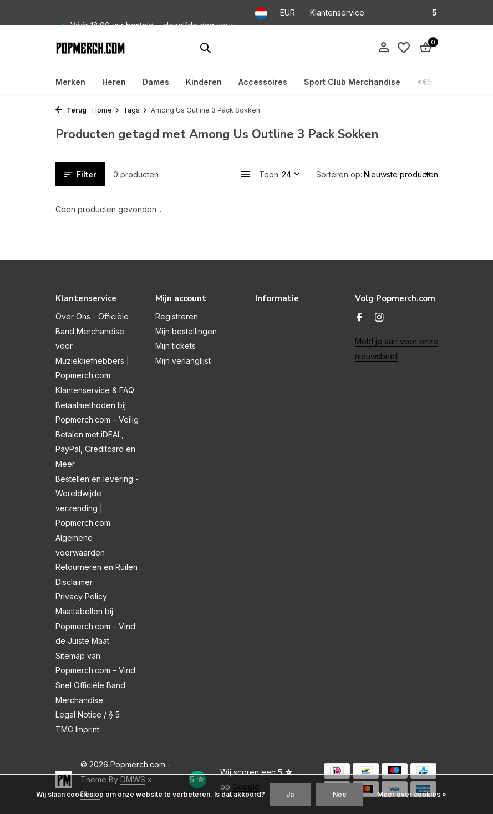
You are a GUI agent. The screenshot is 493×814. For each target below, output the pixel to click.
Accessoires (262, 82)
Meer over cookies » (411, 794)
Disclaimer (74, 582)
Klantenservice (337, 12)
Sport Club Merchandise (352, 82)
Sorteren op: (339, 174)
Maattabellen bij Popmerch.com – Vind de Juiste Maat (95, 626)
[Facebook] (359, 317)
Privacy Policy (81, 596)
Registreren (176, 316)
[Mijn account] (383, 48)
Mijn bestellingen (186, 331)
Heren (114, 82)
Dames (156, 82)
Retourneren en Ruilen (96, 567)
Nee (340, 794)
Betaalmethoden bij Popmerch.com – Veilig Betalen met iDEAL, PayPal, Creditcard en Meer (97, 434)
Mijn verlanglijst (183, 360)
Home (106, 110)
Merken (70, 82)
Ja (290, 794)
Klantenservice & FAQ (94, 390)
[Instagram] (379, 317)
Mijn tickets (175, 345)
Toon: (269, 174)
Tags (135, 110)
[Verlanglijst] (404, 48)
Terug (71, 110)
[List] (246, 174)
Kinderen (204, 82)
